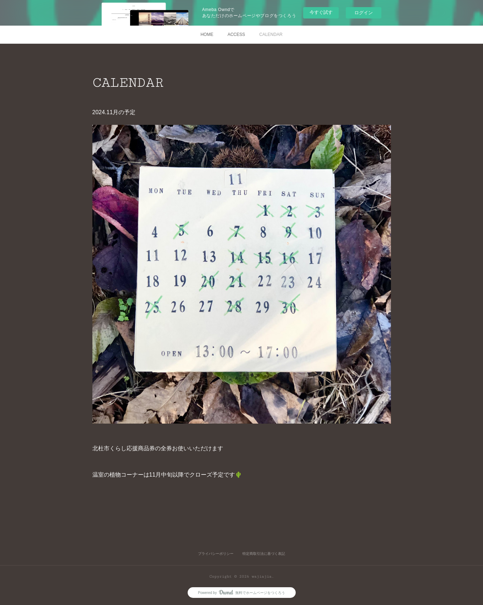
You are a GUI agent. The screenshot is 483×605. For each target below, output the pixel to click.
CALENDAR (271, 34)
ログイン (363, 12)
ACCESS (236, 34)
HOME (206, 34)
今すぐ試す (321, 12)
